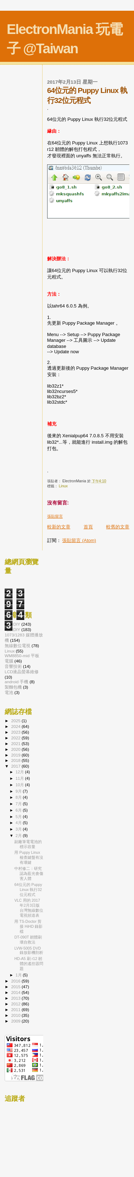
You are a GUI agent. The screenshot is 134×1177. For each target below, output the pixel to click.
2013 (16, 998)
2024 (16, 726)
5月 (19, 816)
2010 (16, 1015)
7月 (19, 804)
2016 (16, 981)
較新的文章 (58, 527)
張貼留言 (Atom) (79, 540)
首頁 (88, 527)
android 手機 (16, 681)
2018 (16, 760)
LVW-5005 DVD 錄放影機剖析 (28, 950)
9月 (19, 791)
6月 (19, 810)
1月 (19, 975)
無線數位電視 (17, 645)
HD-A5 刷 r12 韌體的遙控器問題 (28, 963)
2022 (16, 737)
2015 (16, 986)
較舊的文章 (117, 527)
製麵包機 (13, 687)
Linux (63, 486)
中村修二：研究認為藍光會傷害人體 (28, 873)
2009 (16, 1021)
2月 (19, 835)
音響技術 (13, 666)
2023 (16, 732)
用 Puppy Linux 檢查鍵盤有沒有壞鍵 (28, 857)
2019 (16, 755)
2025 (16, 720)
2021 (16, 743)
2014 (16, 992)
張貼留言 (55, 516)
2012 (16, 1003)
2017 (16, 766)
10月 (20, 785)
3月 (19, 829)
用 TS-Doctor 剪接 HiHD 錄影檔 (28, 926)
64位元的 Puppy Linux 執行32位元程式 (28, 889)
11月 (20, 778)
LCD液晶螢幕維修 (22, 671)
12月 (20, 772)
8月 (19, 797)
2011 (16, 1009)
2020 (16, 749)
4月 (19, 823)
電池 (9, 692)
